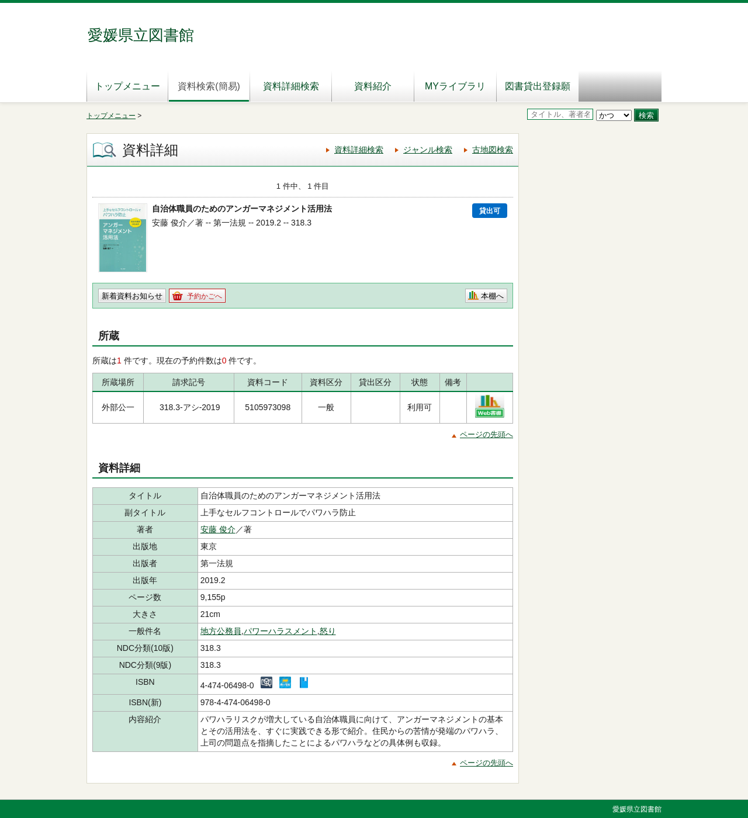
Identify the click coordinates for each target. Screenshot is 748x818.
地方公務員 (220, 631)
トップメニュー (127, 86)
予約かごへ (204, 296)
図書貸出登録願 (537, 86)
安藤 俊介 (218, 529)
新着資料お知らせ (132, 296)
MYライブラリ (455, 86)
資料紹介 (373, 86)
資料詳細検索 (291, 86)
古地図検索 (492, 149)
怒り (328, 631)
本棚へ (492, 296)
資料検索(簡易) (209, 86)
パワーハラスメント (280, 631)
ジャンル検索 (427, 149)
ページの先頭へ (486, 434)
